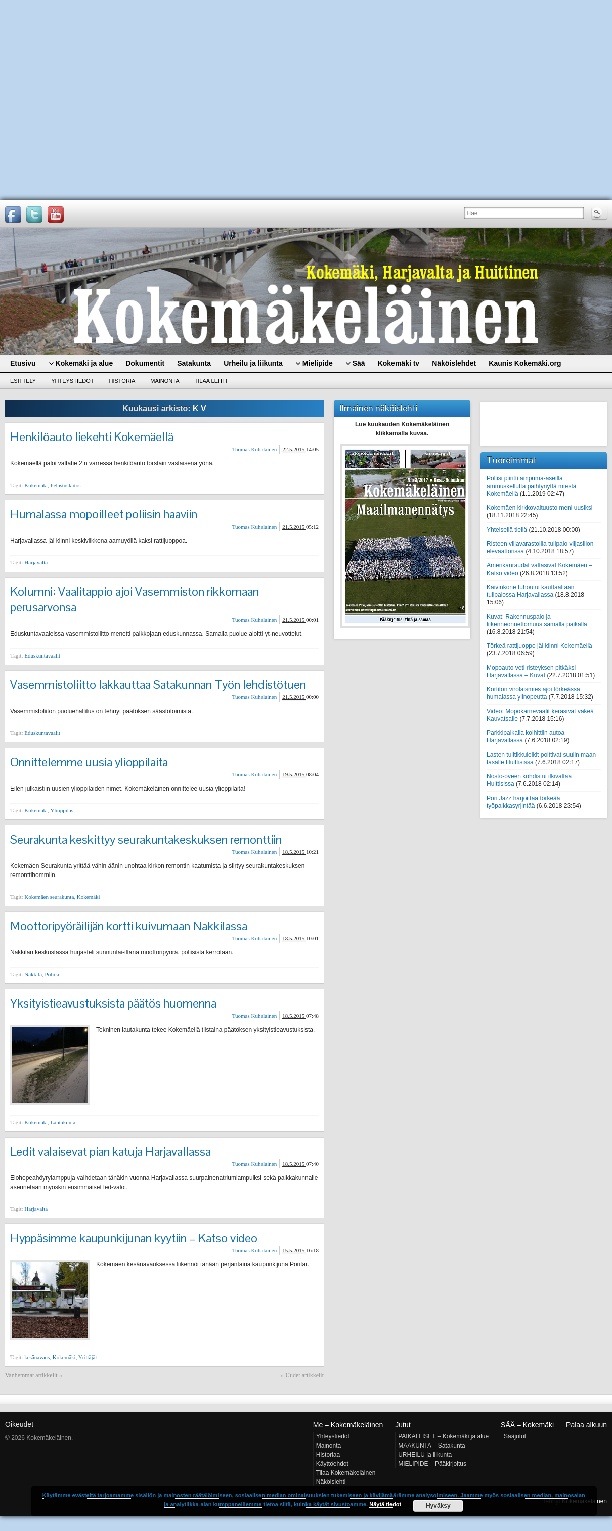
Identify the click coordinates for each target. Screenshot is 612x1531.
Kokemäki (36, 485)
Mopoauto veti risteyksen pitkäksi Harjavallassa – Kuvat (531, 671)
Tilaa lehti (211, 381)
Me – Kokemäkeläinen (348, 1425)
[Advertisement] (95, 100)
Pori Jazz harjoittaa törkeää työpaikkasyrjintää (523, 802)
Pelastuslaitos (66, 485)
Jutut (402, 1425)
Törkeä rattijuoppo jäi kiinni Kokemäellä (539, 645)
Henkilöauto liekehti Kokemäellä (91, 437)
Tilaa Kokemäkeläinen (346, 1472)
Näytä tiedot (385, 1504)
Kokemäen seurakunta (49, 897)
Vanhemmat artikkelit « (33, 1375)
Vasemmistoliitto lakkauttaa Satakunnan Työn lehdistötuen (158, 684)
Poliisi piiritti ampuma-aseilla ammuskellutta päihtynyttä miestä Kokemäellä (531, 486)
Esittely (23, 381)
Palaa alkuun (586, 1425)
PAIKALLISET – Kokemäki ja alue (443, 1436)
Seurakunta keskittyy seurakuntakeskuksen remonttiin (146, 839)
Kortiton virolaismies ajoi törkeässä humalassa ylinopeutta (533, 693)
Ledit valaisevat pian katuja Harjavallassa (110, 1151)
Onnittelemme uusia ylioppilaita (89, 762)
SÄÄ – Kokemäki (527, 1425)
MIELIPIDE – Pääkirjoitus (432, 1463)
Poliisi (52, 974)
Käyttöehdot (332, 1463)
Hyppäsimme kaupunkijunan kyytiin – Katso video (133, 1238)
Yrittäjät (87, 1357)
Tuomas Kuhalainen (254, 449)
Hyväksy (438, 1505)
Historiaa (328, 1454)
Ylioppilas (61, 810)
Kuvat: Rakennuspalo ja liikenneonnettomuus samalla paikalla (537, 620)
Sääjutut (515, 1436)
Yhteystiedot (72, 381)
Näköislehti (331, 1481)
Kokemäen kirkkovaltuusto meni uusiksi (539, 507)
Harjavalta (36, 562)
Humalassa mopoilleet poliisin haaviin (103, 514)
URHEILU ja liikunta (425, 1454)
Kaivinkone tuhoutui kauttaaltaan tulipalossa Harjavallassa (530, 591)
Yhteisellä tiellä (507, 529)
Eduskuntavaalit (42, 655)
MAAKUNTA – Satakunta (431, 1445)
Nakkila (33, 974)
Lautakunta (63, 1122)
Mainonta (164, 381)
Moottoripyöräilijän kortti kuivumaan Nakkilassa (128, 926)
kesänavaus (37, 1357)
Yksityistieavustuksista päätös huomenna (113, 1003)
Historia (122, 381)
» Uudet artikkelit (302, 1375)
